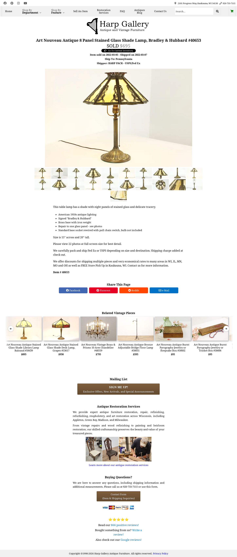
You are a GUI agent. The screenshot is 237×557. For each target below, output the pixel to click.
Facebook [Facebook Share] (73, 290)
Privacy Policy (160, 553)
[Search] (194, 11)
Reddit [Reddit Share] (133, 290)
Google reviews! (131, 540)
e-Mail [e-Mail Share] (164, 290)
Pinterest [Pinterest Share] (103, 290)
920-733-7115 (229, 3)
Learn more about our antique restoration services (118, 465)
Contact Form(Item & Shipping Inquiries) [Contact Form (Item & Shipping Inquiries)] (118, 496)
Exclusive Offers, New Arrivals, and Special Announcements (118, 389)
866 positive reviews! (125, 525)
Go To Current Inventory (118, 50)
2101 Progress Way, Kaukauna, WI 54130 (198, 3)
